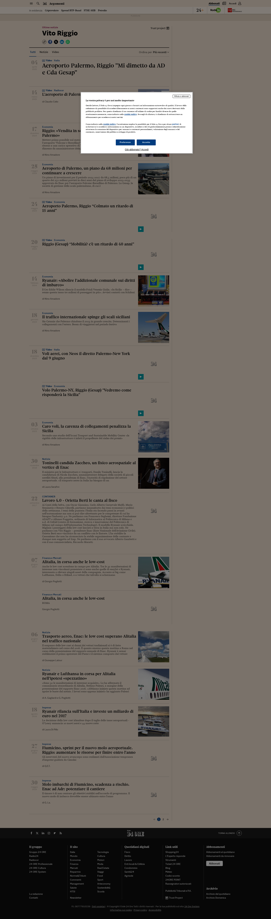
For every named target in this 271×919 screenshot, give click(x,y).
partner (175, 124)
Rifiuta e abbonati (181, 96)
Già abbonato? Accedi (137, 149)
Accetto (146, 142)
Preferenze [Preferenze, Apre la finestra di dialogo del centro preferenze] (125, 142)
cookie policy (130, 114)
